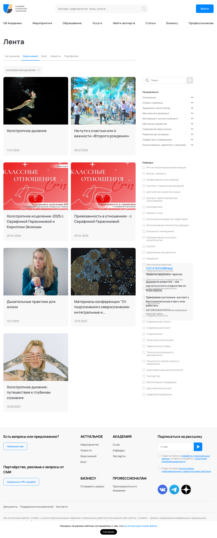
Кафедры (119, 450)
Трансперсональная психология (164, 370)
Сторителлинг (154, 334)
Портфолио (75, 56)
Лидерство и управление (157, 139)
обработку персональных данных (186, 457)
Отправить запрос (92, 486)
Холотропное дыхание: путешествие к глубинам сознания (29, 392)
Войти (205, 9)
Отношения (149, 97)
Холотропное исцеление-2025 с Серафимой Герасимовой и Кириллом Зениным (34, 222)
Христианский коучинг (159, 388)
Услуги (97, 23)
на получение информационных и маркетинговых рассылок (186, 470)
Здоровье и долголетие (156, 108)
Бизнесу (172, 23)
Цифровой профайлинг (159, 394)
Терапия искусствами (158, 346)
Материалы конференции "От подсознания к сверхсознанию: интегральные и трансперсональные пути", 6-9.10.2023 (103, 307)
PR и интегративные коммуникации (166, 167)
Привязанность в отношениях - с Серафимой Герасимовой (102, 219)
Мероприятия (42, 23)
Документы (10, 507)
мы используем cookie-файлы (140, 525)
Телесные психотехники (160, 340)
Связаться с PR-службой (21, 481)
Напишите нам (15, 446)
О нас (116, 444)
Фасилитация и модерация (161, 382)
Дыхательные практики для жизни (32, 304)
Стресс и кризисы (152, 102)
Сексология (153, 303)
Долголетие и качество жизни (163, 192)
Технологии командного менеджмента (160, 353)
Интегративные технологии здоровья (167, 225)
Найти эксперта (124, 23)
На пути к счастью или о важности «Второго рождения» (102, 133)
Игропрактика (154, 207)
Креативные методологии (161, 252)
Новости (58, 56)
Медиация (152, 258)
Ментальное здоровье (155, 113)
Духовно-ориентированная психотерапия (161, 199)
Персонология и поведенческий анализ (164, 281)
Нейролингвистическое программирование (159, 272)
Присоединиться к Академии (125, 488)
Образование (72, 23)
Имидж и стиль (154, 213)
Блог (46, 56)
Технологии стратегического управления (163, 362)
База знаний (32, 56)
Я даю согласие (186, 470)
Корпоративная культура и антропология (161, 239)
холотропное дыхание (20, 70)
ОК (198, 447)
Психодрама (153, 297)
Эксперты (119, 456)
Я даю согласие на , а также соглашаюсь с (186, 458)
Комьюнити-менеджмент (160, 231)
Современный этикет (158, 328)
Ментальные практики (159, 264)
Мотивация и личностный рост (160, 118)
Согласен (108, 531)
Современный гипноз (158, 321)
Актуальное (13, 56)
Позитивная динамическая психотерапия (161, 290)
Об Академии (12, 23)
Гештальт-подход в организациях (165, 185)
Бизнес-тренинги (156, 173)
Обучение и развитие (154, 123)
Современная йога (157, 315)
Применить (189, 80)
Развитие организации (155, 134)
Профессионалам (201, 23)
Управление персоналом (157, 129)
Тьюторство (153, 376)
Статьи (151, 23)
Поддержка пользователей (38, 507)
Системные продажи (158, 309)
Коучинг (151, 246)
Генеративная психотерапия (162, 179)
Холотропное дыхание (27, 130)
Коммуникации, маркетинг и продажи (164, 144)
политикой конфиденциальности (184, 460)
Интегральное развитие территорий (167, 219)
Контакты (65, 507)
